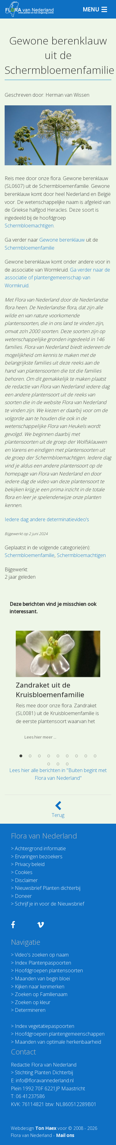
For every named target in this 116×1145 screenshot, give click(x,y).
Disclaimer (26, 880)
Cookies (23, 872)
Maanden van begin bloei (42, 978)
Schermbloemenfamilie (29, 247)
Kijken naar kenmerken (39, 986)
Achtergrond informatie (40, 848)
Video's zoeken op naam (42, 954)
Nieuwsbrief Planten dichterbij (47, 888)
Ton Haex (45, 1128)
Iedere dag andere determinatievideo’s (47, 519)
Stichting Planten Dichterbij (44, 1072)
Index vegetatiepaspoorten (44, 1026)
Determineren (30, 1010)
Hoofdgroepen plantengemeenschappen (60, 1033)
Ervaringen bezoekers (38, 856)
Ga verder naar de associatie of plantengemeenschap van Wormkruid (57, 277)
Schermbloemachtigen (29, 225)
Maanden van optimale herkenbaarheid (58, 1041)
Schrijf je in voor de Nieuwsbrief (49, 903)
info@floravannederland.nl (45, 1080)
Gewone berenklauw (62, 239)
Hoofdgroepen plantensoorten (49, 970)
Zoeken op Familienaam (41, 994)
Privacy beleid (30, 864)
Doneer (23, 896)
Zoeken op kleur (32, 1002)
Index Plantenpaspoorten (43, 962)
